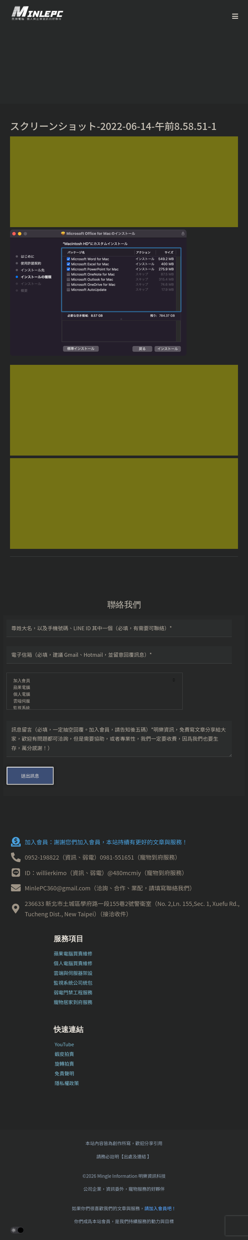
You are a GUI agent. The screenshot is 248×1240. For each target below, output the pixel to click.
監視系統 (90, 708)
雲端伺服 (90, 701)
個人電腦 (90, 694)
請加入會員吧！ (160, 1208)
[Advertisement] (124, 181)
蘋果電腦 (90, 687)
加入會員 (90, 681)
